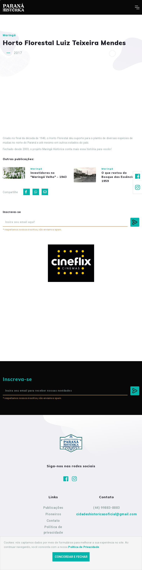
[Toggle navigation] (137, 7)
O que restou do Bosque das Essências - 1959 (120, 177)
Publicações (53, 508)
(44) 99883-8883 (106, 508)
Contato (53, 521)
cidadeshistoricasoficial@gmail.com (106, 514)
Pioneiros (53, 514)
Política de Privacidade (83, 547)
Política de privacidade (53, 529)
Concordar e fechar (71, 556)
